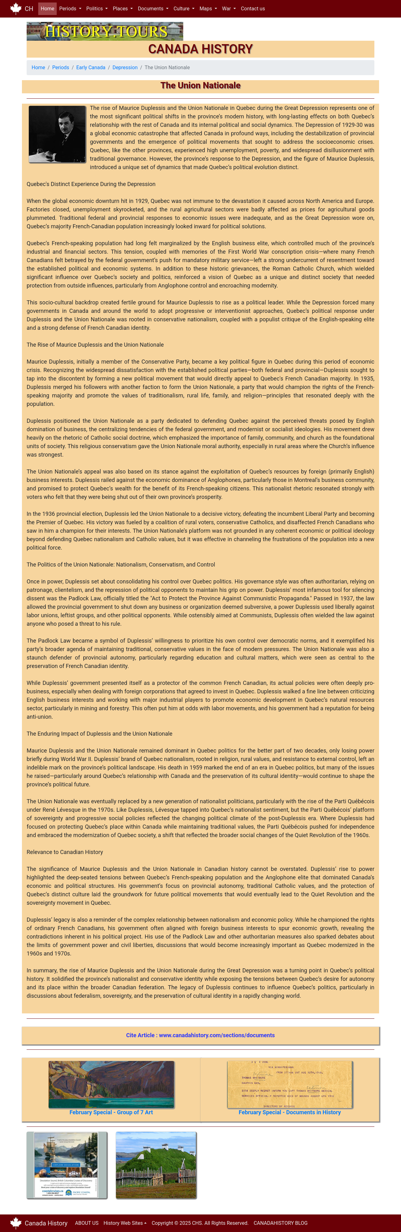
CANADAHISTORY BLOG (281, 1223)
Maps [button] (206, 9)
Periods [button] (68, 9)
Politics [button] (95, 9)
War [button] (227, 9)
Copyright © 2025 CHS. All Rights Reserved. (200, 1223)
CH (29, 9)
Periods (60, 67)
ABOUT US (87, 1223)
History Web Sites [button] (123, 1223)
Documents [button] (151, 9)
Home (49, 8)
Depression (125, 67)
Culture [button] (182, 9)
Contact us (253, 9)
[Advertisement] (247, 1171)
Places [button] (121, 9)
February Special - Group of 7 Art (111, 1112)
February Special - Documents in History (290, 1112)
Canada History (46, 1223)
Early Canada (90, 67)
